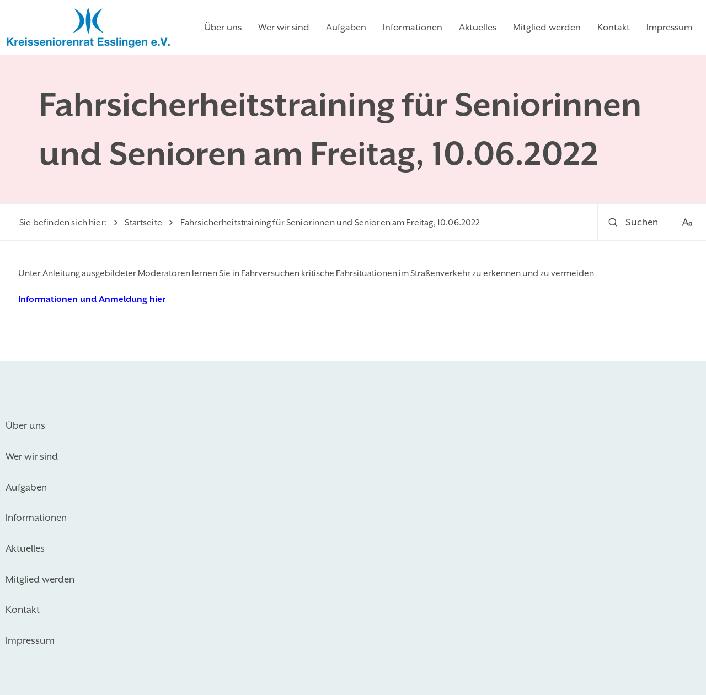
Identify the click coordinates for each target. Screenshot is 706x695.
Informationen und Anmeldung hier (91, 299)
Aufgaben (346, 27)
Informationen (412, 27)
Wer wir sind (283, 27)
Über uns (223, 27)
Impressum (669, 27)
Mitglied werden (547, 27)
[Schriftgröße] (687, 223)
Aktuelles (477, 27)
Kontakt (613, 27)
